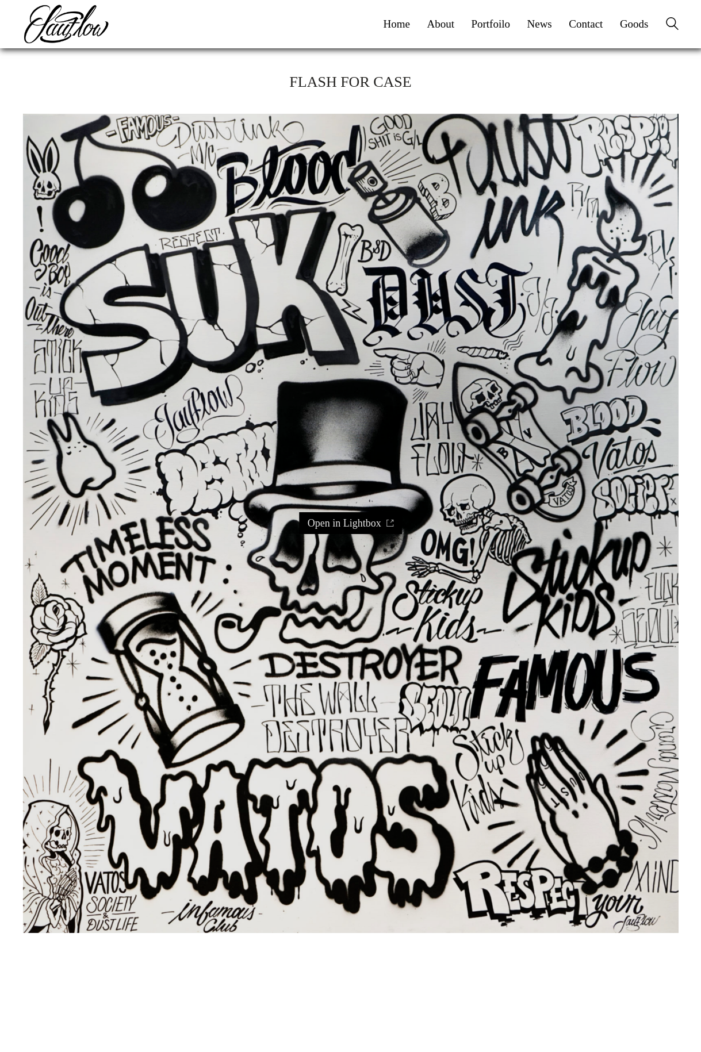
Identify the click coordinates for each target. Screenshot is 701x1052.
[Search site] (672, 25)
